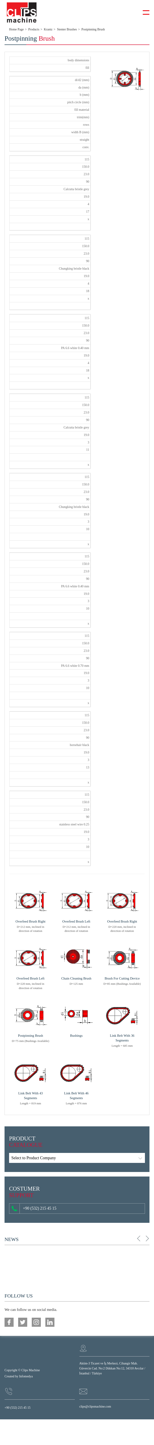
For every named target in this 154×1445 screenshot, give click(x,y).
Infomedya (26, 1376)
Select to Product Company (33, 1158)
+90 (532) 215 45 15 (34, 1209)
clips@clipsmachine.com (95, 1406)
